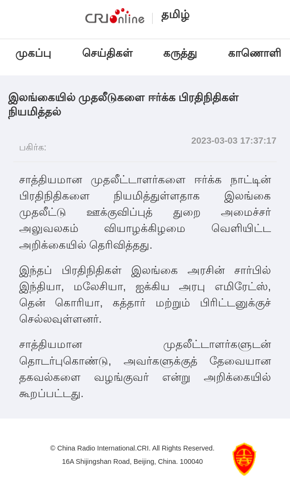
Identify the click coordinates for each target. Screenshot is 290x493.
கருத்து (180, 53)
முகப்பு (33, 53)
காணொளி (256, 53)
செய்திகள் (107, 53)
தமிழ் (175, 14)
